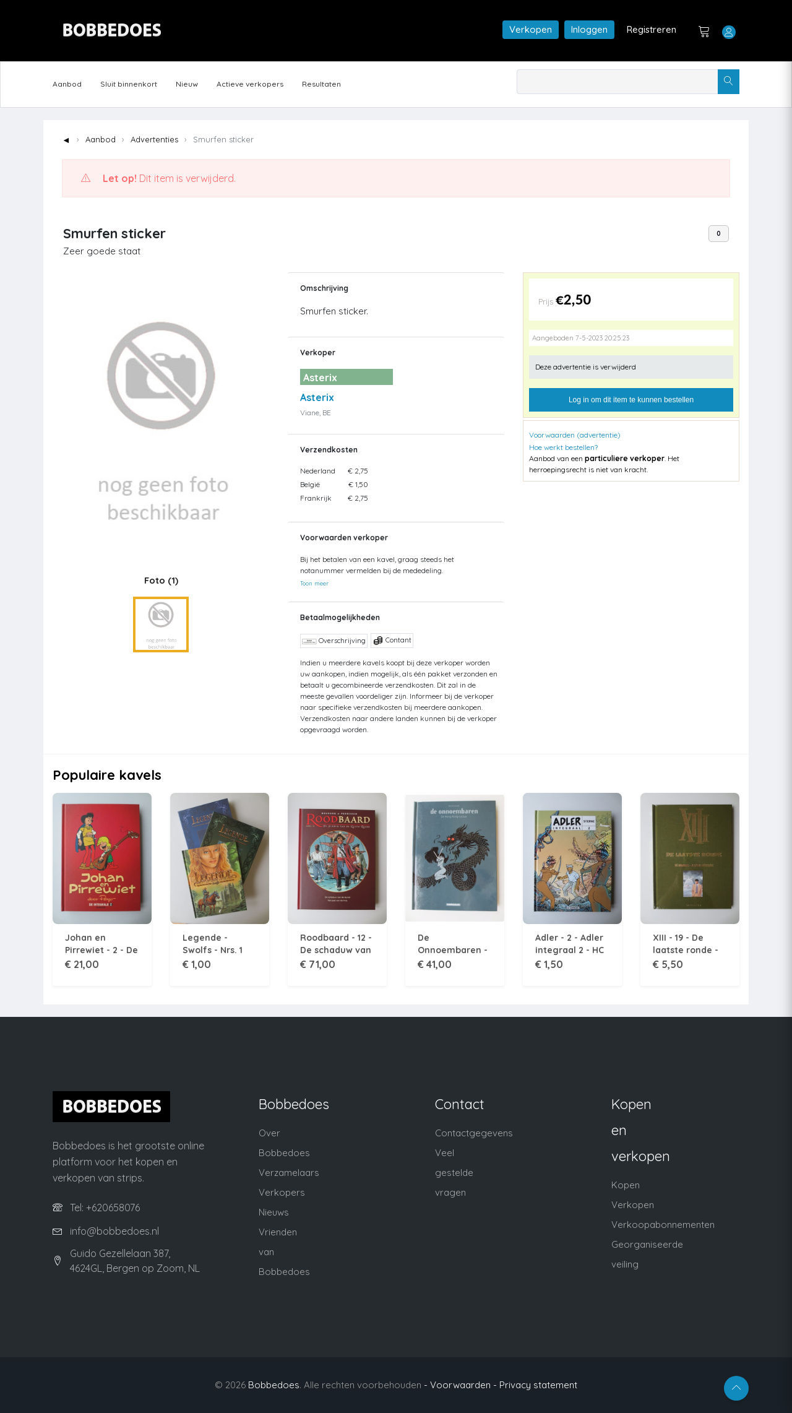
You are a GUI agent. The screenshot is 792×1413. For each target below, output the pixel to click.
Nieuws (274, 1212)
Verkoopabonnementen (663, 1224)
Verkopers (282, 1192)
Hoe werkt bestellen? (563, 447)
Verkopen (530, 29)
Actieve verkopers (250, 84)
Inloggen (589, 29)
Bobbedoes (273, 1385)
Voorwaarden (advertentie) (575, 434)
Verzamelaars (289, 1172)
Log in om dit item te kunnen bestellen (631, 399)
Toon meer (314, 583)
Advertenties (154, 139)
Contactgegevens (474, 1133)
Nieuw (187, 84)
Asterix (317, 397)
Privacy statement (538, 1385)
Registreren (651, 29)
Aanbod (67, 84)
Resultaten (321, 84)
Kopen (625, 1185)
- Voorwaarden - (460, 1385)
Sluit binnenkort (128, 84)
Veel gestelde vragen (454, 1172)
